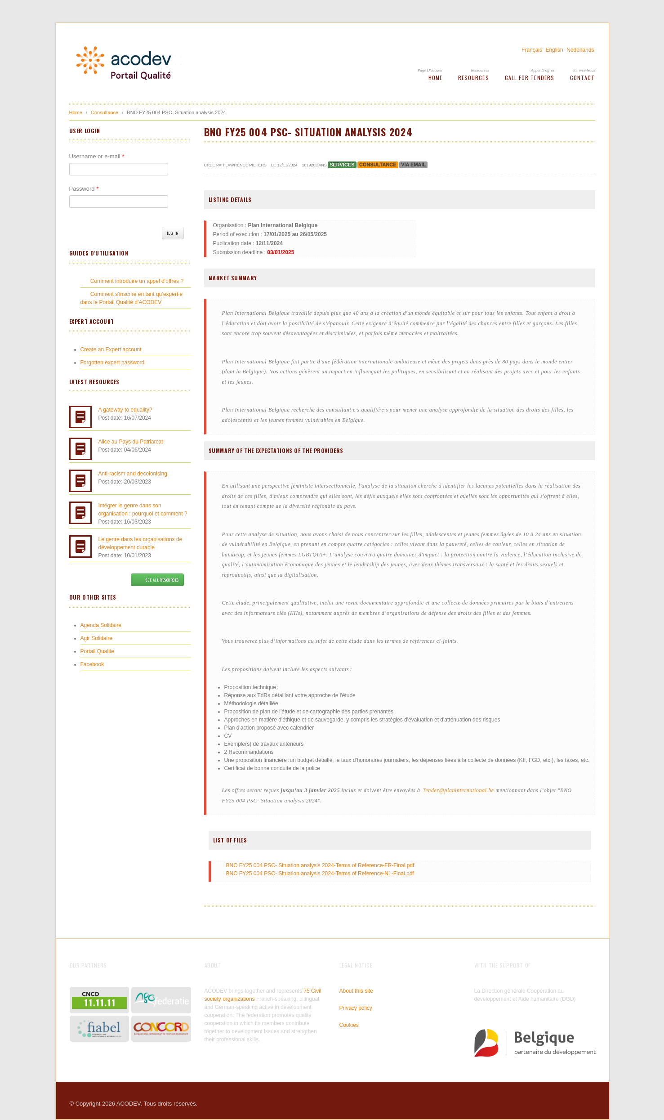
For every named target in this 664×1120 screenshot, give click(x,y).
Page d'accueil (430, 70)
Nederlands (580, 50)
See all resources (157, 580)
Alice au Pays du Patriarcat (130, 442)
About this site (356, 991)
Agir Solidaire (96, 638)
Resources (473, 77)
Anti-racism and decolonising (132, 473)
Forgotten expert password (112, 362)
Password (84, 188)
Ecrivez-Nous (584, 70)
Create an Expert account (111, 349)
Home (435, 77)
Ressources (480, 70)
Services (342, 164)
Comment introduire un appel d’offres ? (136, 281)
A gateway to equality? (125, 410)
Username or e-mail (97, 156)
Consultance (104, 112)
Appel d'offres (542, 70)
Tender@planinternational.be (458, 790)
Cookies (349, 1025)
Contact (582, 77)
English (554, 50)
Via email (413, 164)
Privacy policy (355, 1008)
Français (531, 50)
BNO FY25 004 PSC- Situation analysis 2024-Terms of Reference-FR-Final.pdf (320, 865)
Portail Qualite (97, 651)
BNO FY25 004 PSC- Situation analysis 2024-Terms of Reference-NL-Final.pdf (320, 873)
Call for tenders (529, 77)
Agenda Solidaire (100, 625)
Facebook (92, 664)
